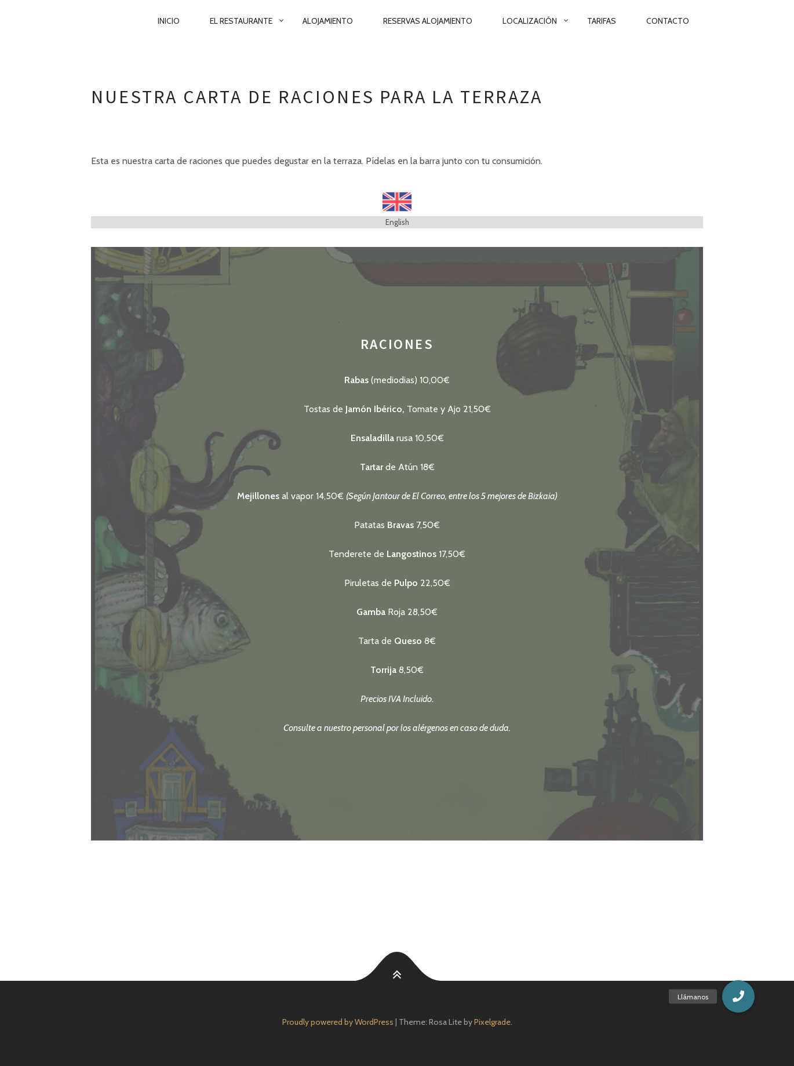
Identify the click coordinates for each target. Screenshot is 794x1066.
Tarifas (601, 21)
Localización (529, 21)
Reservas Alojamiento (427, 21)
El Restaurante (241, 21)
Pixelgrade (492, 1022)
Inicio (169, 21)
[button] (738, 996)
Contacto (667, 21)
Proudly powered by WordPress (338, 1022)
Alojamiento (328, 21)
